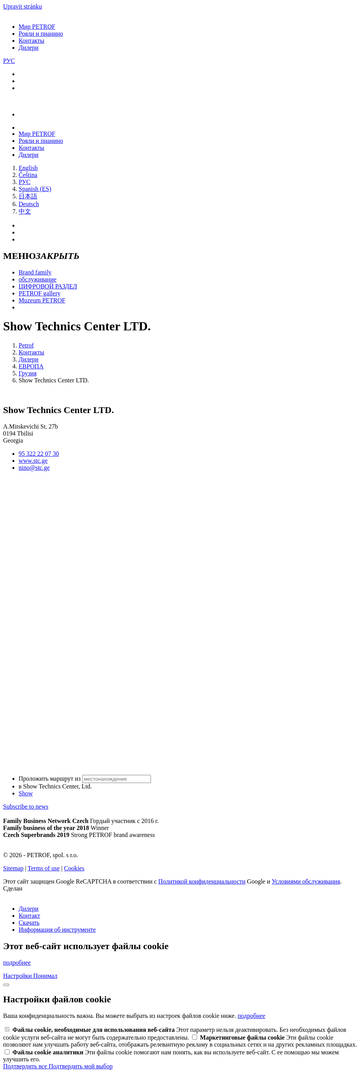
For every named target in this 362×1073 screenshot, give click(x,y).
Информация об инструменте (57, 929)
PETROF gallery (40, 293)
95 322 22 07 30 (39, 453)
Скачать (29, 922)
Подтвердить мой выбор (80, 1066)
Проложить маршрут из (85, 778)
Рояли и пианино (41, 33)
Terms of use (43, 868)
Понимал (45, 975)
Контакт (29, 915)
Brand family (35, 272)
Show (26, 793)
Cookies (74, 868)
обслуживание (37, 279)
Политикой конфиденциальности (202, 881)
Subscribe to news (25, 806)
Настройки (18, 975)
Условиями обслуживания (306, 881)
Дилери (28, 47)
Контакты (31, 40)
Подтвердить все (25, 1066)
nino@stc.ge (34, 467)
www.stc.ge (33, 460)
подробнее (17, 962)
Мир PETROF (37, 26)
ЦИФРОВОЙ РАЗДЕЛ (48, 286)
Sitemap (13, 868)
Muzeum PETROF (42, 300)
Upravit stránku (22, 6)
